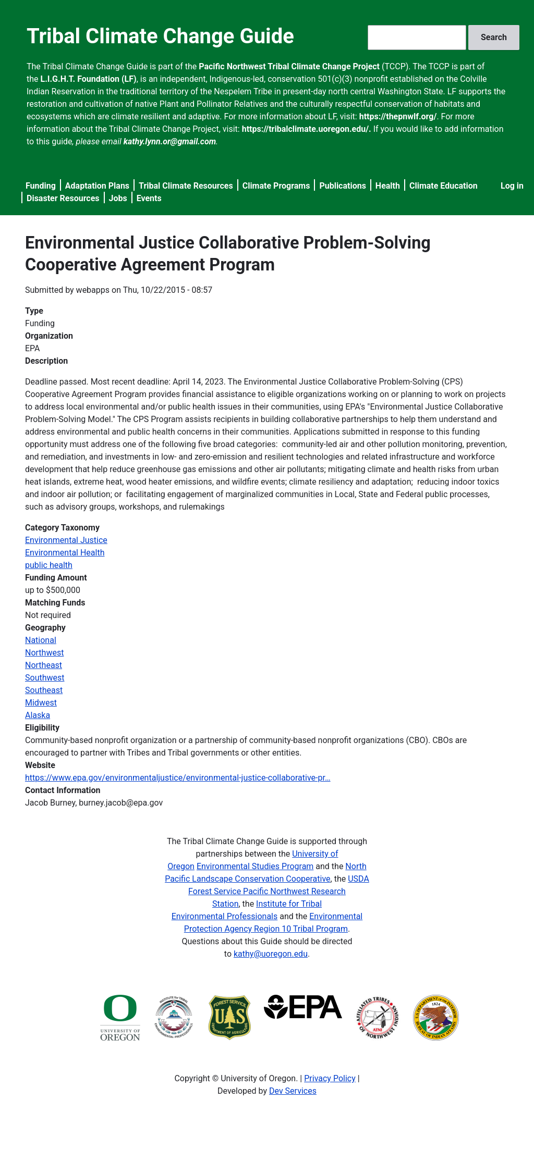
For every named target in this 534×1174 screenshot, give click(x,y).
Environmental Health (64, 553)
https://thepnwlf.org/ (398, 116)
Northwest (44, 653)
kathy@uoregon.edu (271, 954)
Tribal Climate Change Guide (160, 36)
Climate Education (443, 186)
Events (149, 198)
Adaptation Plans (97, 186)
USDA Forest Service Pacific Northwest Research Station (278, 891)
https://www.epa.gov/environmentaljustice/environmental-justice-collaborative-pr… (178, 778)
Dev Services (293, 1091)
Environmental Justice (66, 540)
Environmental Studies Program (255, 866)
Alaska (37, 715)
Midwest (41, 703)
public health (48, 565)
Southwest (45, 678)
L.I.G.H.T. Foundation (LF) (89, 79)
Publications (342, 186)
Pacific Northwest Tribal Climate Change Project (289, 66)
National (40, 640)
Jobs (118, 198)
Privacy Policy (330, 1078)
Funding (41, 186)
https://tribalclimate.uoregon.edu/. (306, 129)
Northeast (43, 665)
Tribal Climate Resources (186, 186)
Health (387, 186)
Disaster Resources (63, 198)
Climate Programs (276, 186)
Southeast (44, 690)
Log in (512, 186)
